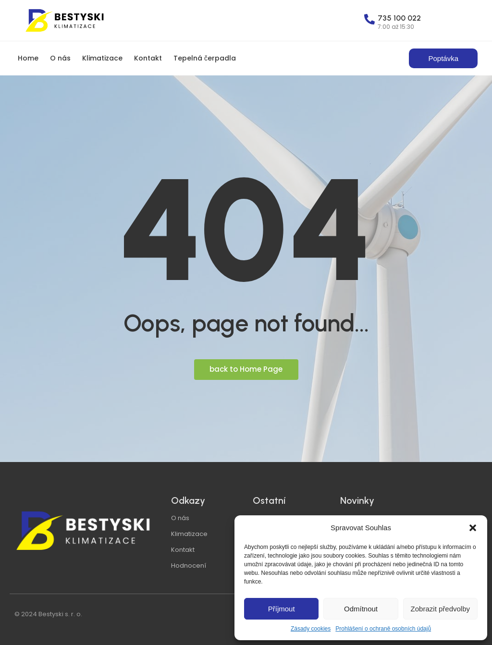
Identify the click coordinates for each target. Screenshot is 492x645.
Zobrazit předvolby (440, 609)
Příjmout (281, 609)
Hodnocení (188, 565)
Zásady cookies (311, 628)
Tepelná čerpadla (204, 58)
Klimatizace (102, 58)
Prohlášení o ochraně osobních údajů (383, 628)
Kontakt (148, 58)
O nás (60, 58)
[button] (473, 528)
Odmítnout (361, 609)
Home (28, 58)
